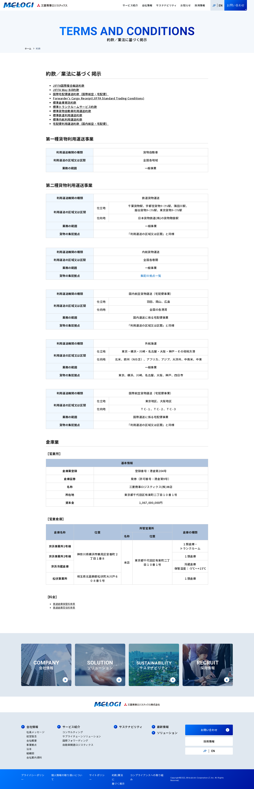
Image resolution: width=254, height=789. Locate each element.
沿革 (29, 749)
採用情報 (200, 5)
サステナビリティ (166, 5)
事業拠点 (31, 744)
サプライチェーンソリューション (81, 736)
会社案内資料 (34, 757)
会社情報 (147, 5)
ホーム (28, 48)
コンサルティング (72, 732)
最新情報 (163, 727)
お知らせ (185, 5)
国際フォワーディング (75, 740)
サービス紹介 (130, 5)
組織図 (30, 753)
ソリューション (167, 733)
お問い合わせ (235, 5)
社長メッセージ (35, 732)
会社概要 (31, 740)
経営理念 (31, 736)
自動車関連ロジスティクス (77, 744)
